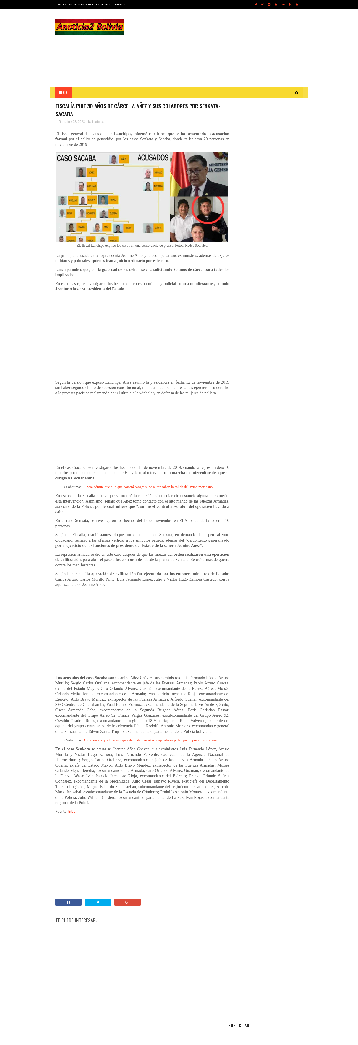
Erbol (72, 834)
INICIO (63, 92)
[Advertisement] (220, 48)
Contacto (120, 4)
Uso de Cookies (104, 4)
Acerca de (60, 4)
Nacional (98, 122)
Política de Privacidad (81, 4)
